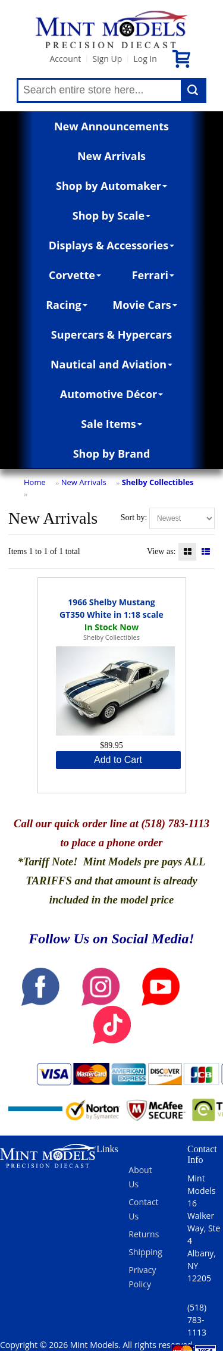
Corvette (75, 275)
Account (65, 58)
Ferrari (153, 275)
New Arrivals (111, 156)
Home (35, 482)
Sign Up (107, 58)
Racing (66, 305)
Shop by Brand (111, 453)
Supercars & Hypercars (111, 334)
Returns (143, 1234)
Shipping (145, 1252)
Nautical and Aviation (111, 364)
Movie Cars (144, 305)
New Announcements (111, 126)
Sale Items (111, 424)
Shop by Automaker (111, 186)
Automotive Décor (111, 394)
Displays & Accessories (111, 245)
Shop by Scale (111, 215)
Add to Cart (118, 760)
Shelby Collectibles (158, 482)
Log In (144, 58)
